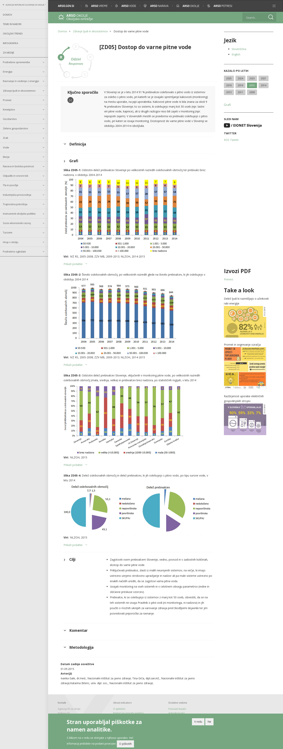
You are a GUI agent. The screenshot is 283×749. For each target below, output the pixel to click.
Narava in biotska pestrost (18, 166)
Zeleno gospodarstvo (15, 128)
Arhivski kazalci (176, 713)
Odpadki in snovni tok (15, 175)
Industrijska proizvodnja (17, 194)
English (236, 54)
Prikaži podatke (73, 264)
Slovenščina (239, 49)
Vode (6, 147)
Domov (7, 14)
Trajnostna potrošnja (15, 204)
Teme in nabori (12, 24)
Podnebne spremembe (16, 62)
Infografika (10, 43)
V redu (198, 722)
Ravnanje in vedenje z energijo (21, 81)
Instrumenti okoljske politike (19, 213)
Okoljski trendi (13, 33)
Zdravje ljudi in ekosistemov (19, 90)
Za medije (8, 52)
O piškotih (125, 745)
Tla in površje (10, 185)
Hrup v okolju (10, 242)
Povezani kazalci (177, 709)
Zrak (5, 138)
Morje (6, 157)
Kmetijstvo (9, 109)
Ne (209, 722)
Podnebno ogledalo (14, 251)
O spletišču (119, 709)
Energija (7, 71)
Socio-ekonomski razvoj (17, 223)
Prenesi (228, 279)
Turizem (7, 232)
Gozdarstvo (10, 119)
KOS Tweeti (231, 140)
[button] (274, 6)
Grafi (227, 105)
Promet (7, 100)
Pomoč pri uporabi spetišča (128, 713)
